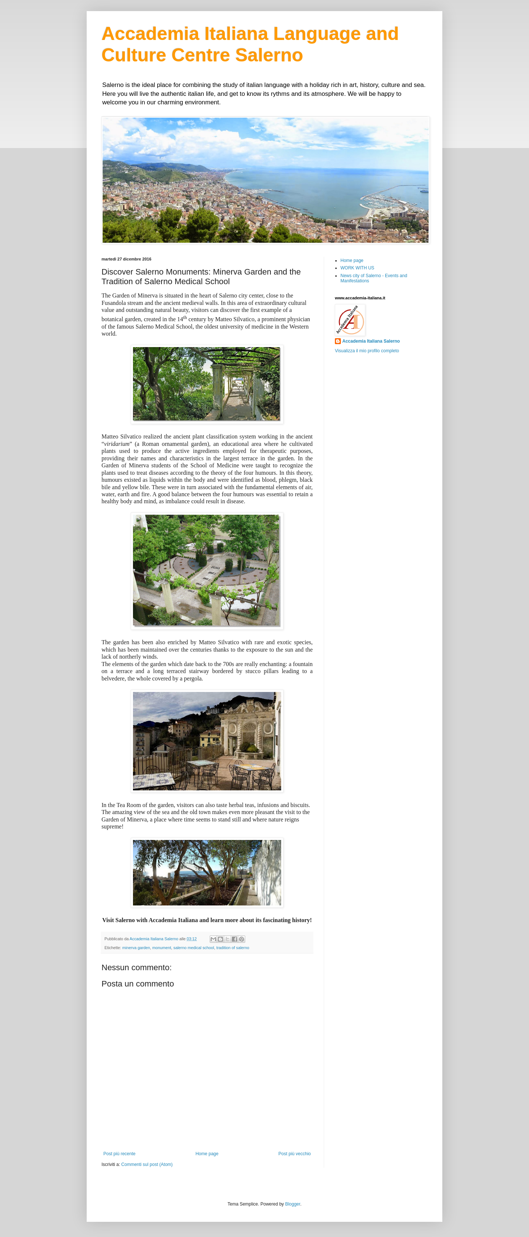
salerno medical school (193, 947)
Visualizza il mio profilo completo (367, 350)
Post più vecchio (295, 1153)
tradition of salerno (232, 947)
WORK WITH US (357, 267)
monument (161, 947)
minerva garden (136, 947)
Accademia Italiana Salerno (371, 341)
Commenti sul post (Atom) (147, 1164)
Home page (207, 1153)
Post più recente (119, 1153)
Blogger (292, 1204)
